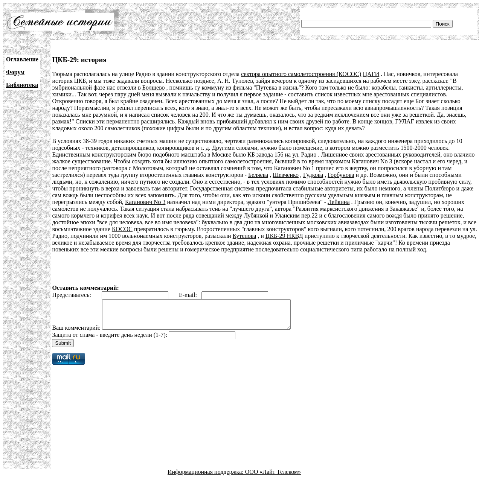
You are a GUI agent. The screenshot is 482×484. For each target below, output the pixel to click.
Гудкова (313, 175)
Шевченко (286, 175)
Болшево (153, 87)
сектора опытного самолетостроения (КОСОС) (301, 74)
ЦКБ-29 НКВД (284, 236)
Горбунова (341, 175)
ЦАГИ (371, 74)
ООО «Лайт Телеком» (273, 477)
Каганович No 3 (372, 161)
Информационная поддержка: (206, 477)
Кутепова (244, 236)
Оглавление (22, 59)
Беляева (258, 175)
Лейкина (338, 202)
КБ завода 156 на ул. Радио (281, 154)
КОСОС (122, 229)
